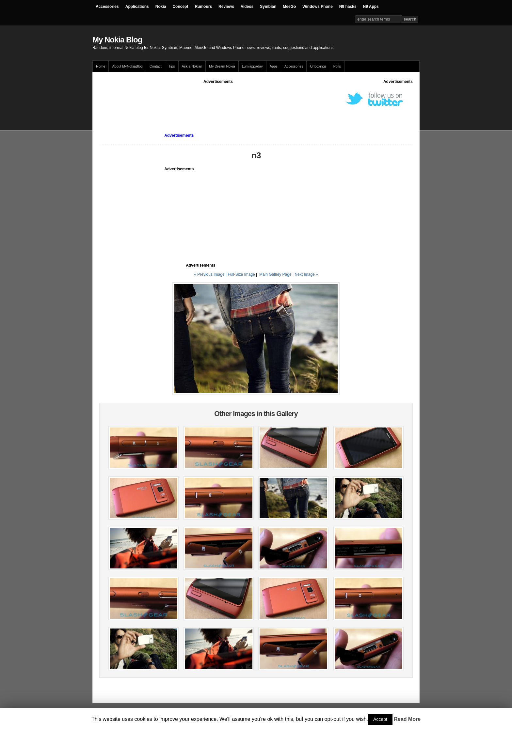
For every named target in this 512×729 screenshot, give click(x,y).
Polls (337, 66)
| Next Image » (305, 274)
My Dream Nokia (222, 66)
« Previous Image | (211, 274)
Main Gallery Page (275, 274)
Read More (407, 719)
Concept (180, 6)
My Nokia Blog (117, 39)
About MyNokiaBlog (127, 66)
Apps (274, 66)
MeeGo (289, 6)
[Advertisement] (218, 99)
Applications (137, 6)
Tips (171, 66)
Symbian (268, 6)
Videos (247, 6)
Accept (380, 719)
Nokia (160, 6)
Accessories (107, 6)
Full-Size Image (241, 274)
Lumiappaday (252, 66)
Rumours (203, 6)
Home (100, 66)
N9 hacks (348, 6)
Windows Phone (317, 6)
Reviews (226, 6)
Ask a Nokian (192, 66)
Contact (156, 66)
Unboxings (318, 66)
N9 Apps (371, 6)
